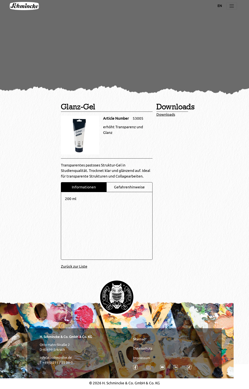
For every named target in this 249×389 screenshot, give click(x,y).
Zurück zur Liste (74, 266)
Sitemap (139, 339)
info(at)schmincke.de (56, 358)
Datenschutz (142, 348)
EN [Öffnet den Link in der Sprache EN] (219, 6)
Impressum (141, 358)
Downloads (165, 114)
